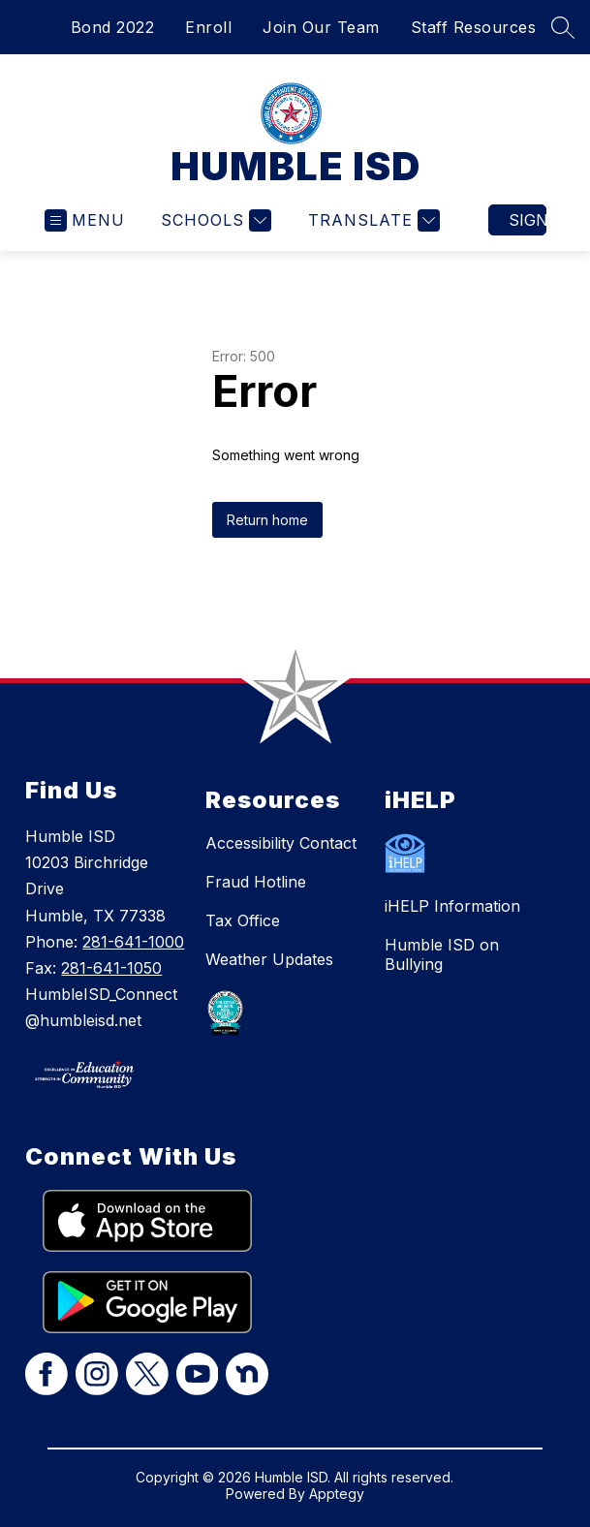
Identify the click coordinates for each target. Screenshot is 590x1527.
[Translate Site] (371, 220)
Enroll (208, 27)
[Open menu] (85, 220)
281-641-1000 (133, 941)
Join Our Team (321, 27)
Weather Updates (269, 959)
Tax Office (242, 920)
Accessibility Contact (281, 843)
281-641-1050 (111, 968)
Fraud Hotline (255, 881)
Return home (267, 520)
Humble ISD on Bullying (442, 954)
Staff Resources (474, 27)
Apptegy (336, 1493)
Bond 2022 (113, 27)
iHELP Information (452, 906)
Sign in (527, 220)
